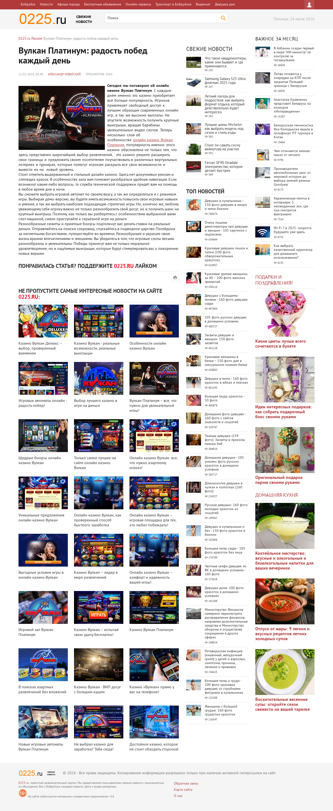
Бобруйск (28, 4)
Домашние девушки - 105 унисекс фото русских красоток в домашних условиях (224, 464)
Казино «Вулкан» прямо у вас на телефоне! (152, 690)
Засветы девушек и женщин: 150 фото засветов (219, 339)
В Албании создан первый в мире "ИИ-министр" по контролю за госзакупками (294, 54)
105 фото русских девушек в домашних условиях (226, 320)
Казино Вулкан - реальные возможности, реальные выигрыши (97, 348)
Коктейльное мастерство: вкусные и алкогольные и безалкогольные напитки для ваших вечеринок (284, 561)
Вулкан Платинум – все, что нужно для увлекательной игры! (153, 405)
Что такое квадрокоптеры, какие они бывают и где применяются (225, 62)
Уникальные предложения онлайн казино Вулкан (41, 518)
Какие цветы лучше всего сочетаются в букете (280, 344)
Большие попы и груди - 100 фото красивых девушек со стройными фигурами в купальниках (224, 687)
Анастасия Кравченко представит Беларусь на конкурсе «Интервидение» (292, 106)
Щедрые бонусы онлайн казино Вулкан (39, 461)
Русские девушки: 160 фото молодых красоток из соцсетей (226, 509)
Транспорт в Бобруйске (173, 4)
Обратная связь (186, 784)
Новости (46, 4)
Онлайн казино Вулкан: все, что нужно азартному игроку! (154, 463)
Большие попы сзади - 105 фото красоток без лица (225, 551)
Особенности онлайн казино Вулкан (148, 346)
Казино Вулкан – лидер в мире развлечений (96, 575)
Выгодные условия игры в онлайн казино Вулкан (41, 575)
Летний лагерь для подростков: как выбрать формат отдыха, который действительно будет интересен (224, 104)
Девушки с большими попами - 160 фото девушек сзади (226, 300)
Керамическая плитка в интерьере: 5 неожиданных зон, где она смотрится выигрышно (292, 207)
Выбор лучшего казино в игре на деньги (95, 403)
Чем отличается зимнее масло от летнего (292, 153)
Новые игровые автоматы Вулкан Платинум (40, 747)
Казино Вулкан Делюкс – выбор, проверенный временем (40, 348)
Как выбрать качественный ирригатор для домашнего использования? (293, 252)
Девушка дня (225, 4)
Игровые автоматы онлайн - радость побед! (42, 403)
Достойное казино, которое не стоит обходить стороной (154, 747)
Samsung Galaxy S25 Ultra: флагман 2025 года (225, 81)
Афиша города (68, 4)
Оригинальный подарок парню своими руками (279, 480)
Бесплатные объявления (102, 4)
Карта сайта (183, 790)
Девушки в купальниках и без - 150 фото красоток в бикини (225, 531)
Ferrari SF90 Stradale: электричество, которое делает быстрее (224, 167)
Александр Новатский (64, 75)
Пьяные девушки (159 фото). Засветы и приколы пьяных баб (225, 440)
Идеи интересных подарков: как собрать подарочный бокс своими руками (283, 412)
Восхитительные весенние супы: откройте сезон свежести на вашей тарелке (282, 704)
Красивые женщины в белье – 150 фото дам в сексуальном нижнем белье (226, 361)
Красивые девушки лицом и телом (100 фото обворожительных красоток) (226, 254)
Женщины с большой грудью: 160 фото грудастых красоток (221, 711)
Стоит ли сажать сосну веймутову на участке (222, 147)
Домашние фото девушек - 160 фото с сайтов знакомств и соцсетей (225, 418)
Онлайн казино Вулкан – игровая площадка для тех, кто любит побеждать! (153, 520)
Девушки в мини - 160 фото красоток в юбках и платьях (226, 381)
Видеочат (203, 4)
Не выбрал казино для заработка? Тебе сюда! (93, 747)
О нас (178, 796)
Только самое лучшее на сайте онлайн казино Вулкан (95, 463)
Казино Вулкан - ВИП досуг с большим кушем (97, 690)
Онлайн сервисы (138, 4)
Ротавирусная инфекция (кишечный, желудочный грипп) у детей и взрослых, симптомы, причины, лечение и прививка (225, 659)
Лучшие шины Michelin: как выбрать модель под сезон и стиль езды (224, 129)
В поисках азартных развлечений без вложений (42, 690)
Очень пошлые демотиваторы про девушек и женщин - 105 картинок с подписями (226, 229)
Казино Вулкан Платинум (151, 630)
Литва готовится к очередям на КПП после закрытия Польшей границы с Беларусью (292, 80)
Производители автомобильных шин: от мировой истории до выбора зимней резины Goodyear (292, 177)
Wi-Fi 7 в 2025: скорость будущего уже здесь (293, 230)
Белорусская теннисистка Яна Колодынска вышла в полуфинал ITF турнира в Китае (293, 131)
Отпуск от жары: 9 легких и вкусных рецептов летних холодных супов (282, 634)
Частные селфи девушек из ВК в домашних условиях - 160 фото (225, 570)
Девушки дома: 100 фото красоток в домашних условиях (224, 592)
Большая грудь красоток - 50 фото (224, 399)
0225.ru (23, 783)
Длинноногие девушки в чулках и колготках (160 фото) (223, 487)
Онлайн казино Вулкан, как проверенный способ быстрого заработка (97, 520)
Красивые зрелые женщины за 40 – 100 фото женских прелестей (226, 278)
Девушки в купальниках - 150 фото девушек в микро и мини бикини (226, 205)
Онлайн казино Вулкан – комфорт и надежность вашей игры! (151, 577)
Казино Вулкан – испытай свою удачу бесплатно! (96, 632)
